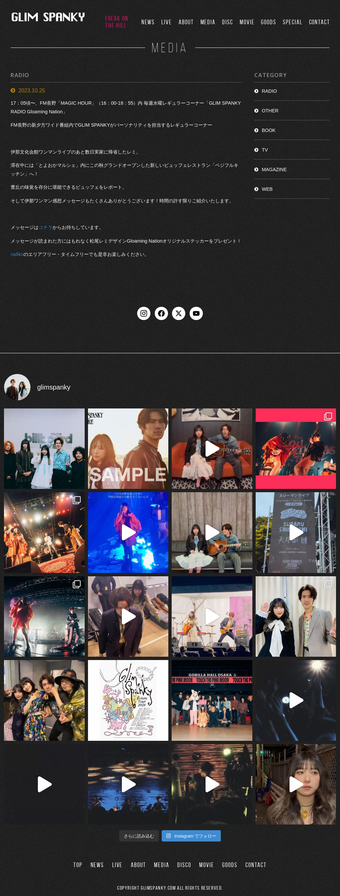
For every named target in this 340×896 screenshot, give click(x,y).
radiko (17, 254)
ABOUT (186, 22)
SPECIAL (292, 22)
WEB (267, 189)
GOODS (268, 22)
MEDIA (208, 22)
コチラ (45, 227)
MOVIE (247, 22)
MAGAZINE (274, 169)
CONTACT (319, 22)
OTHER (270, 110)
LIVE (166, 22)
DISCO (184, 864)
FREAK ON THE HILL (116, 22)
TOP (77, 864)
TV (265, 150)
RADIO (269, 91)
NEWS (148, 22)
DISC (227, 22)
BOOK (269, 130)
